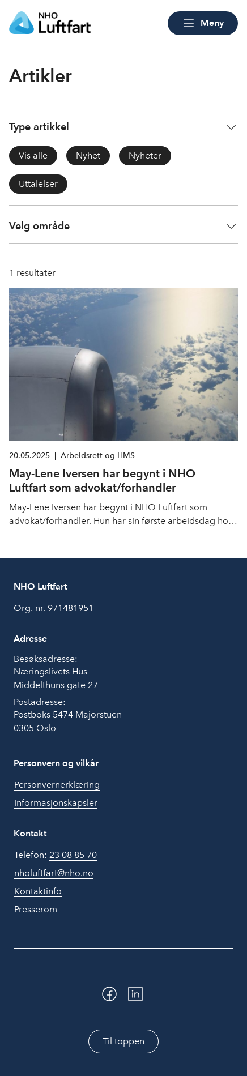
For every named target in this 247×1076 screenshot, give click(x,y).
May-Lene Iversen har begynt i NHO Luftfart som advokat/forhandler (102, 480)
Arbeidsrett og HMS (98, 455)
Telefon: (55, 855)
